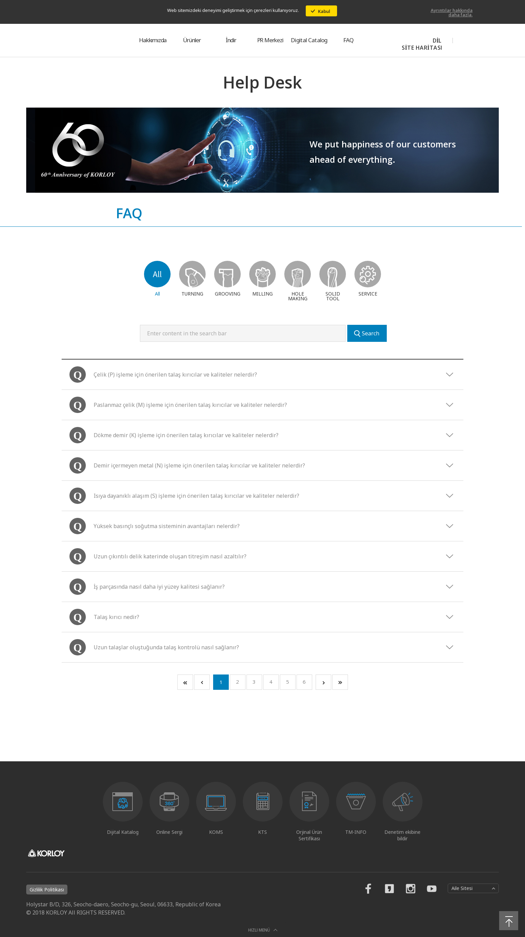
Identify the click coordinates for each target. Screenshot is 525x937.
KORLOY (62, 40)
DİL (437, 40)
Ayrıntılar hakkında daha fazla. (452, 12)
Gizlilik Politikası (47, 889)
